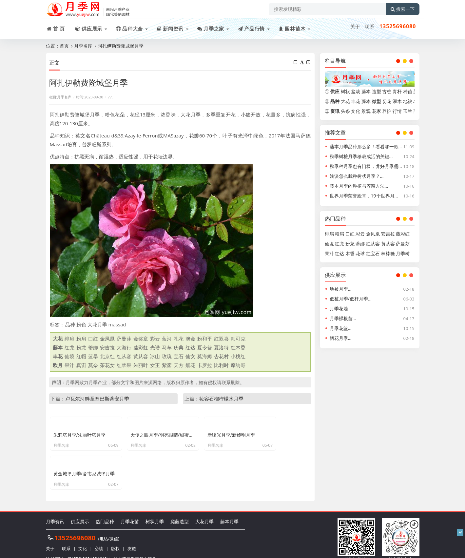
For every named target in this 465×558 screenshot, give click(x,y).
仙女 (190, 356)
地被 (407, 101)
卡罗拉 (204, 365)
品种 (70, 324)
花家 (376, 111)
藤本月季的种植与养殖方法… (359, 186)
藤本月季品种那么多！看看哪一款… (366, 146)
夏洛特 (221, 347)
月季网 (56, 548)
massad (117, 324)
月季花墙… (341, 308)
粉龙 (81, 347)
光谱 (155, 347)
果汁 (69, 365)
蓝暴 (93, 356)
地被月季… (341, 289)
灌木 (397, 101)
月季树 (403, 253)
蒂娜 (93, 347)
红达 (190, 347)
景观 (366, 111)
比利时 (221, 365)
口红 (93, 338)
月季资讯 (55, 511)
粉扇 (81, 338)
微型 (376, 101)
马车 (167, 347)
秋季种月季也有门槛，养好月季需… (366, 166)
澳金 (190, 338)
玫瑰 (167, 356)
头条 (345, 111)
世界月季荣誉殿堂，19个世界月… (364, 196)
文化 (355, 111)
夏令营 (204, 347)
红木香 (238, 347)
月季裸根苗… (343, 318)
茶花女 (107, 365)
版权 (115, 538)
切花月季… (341, 338)
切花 (386, 101)
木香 (350, 253)
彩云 (155, 338)
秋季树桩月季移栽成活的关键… (361, 156)
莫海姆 (204, 356)
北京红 (107, 356)
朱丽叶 (140, 365)
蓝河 (167, 338)
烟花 (190, 365)
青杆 (397, 91)
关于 (355, 26)
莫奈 (93, 365)
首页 (64, 46)
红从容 (124, 356)
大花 (345, 101)
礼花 (179, 338)
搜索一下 (403, 9)
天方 (179, 365)
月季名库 (83, 46)
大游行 (124, 347)
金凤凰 (107, 338)
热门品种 (105, 511)
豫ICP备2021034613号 (89, 548)
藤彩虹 (140, 347)
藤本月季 (229, 511)
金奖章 (140, 338)
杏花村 (221, 356)
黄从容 (140, 356)
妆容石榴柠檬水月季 (221, 398)
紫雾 (167, 365)
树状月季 (154, 511)
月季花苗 (130, 511)
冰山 (155, 356)
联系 (370, 26)
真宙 (81, 365)
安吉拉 (107, 347)
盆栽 (355, 91)
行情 (397, 111)
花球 (360, 253)
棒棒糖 (388, 253)
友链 (131, 538)
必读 (99, 538)
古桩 (386, 91)
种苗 (407, 91)
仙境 (69, 356)
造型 (376, 91)
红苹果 (124, 365)
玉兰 (407, 111)
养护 (386, 111)
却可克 (238, 338)
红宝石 (373, 253)
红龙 (69, 347)
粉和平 (204, 338)
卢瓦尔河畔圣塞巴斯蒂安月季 (97, 398)
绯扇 (69, 338)
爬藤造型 (179, 511)
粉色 (81, 324)
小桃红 (238, 356)
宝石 (179, 356)
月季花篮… (341, 328)
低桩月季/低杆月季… (351, 299)
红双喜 (221, 338)
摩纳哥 (238, 365)
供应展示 (80, 511)
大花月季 (97, 324)
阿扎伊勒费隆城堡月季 (121, 46)
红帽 (81, 356)
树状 (345, 91)
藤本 (366, 91)
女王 (155, 365)
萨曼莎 (124, 338)
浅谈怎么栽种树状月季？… (357, 176)
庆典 (179, 347)
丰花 (355, 101)
